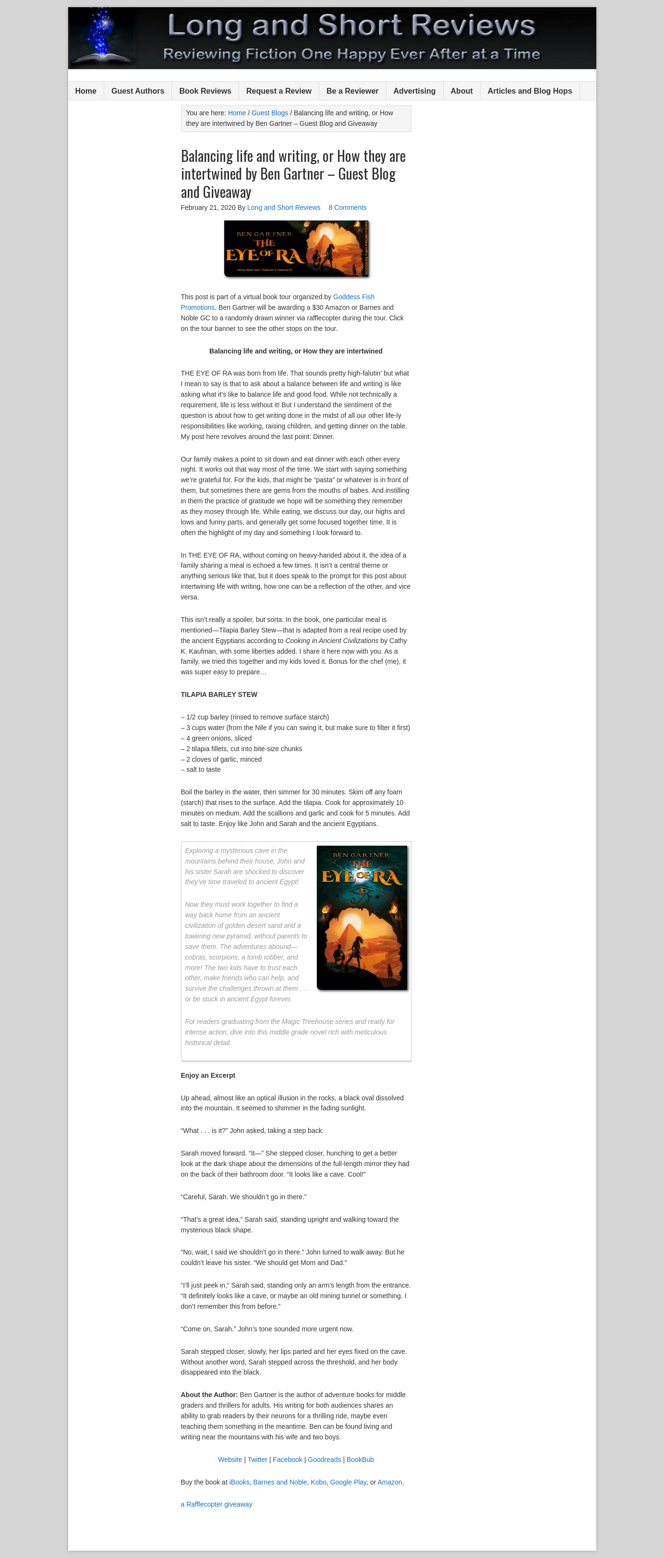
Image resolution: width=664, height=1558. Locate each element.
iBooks (239, 1482)
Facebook (287, 1459)
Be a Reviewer (352, 91)
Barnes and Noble (280, 1482)
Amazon (389, 1482)
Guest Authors (138, 91)
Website (230, 1459)
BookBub (360, 1459)
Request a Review (279, 91)
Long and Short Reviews (332, 38)
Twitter (257, 1459)
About (462, 91)
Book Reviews (205, 91)
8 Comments (347, 207)
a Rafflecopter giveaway (217, 1504)
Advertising (415, 91)
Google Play (348, 1482)
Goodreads (324, 1459)
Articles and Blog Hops (530, 91)
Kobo (318, 1482)
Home (86, 91)
